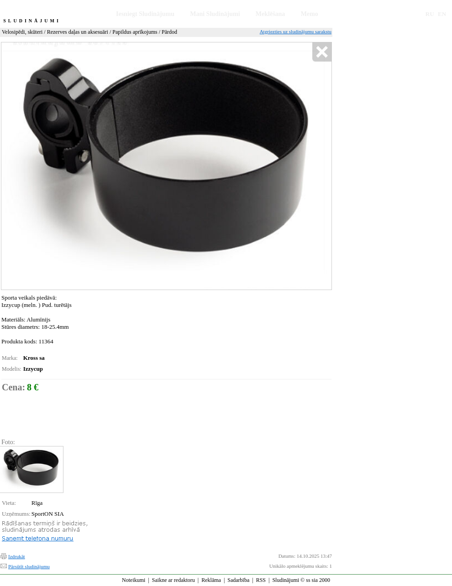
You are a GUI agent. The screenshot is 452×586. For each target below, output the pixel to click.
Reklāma (211, 580)
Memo (309, 13)
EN (442, 13)
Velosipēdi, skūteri (22, 32)
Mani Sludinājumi (215, 13)
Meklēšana (270, 13)
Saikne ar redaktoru (173, 580)
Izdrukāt (16, 556)
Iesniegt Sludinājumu (145, 13)
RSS (261, 580)
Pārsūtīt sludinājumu (29, 566)
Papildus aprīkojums (134, 32)
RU (430, 13)
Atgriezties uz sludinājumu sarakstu (295, 31)
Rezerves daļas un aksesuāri (77, 32)
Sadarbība (238, 580)
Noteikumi (133, 580)
